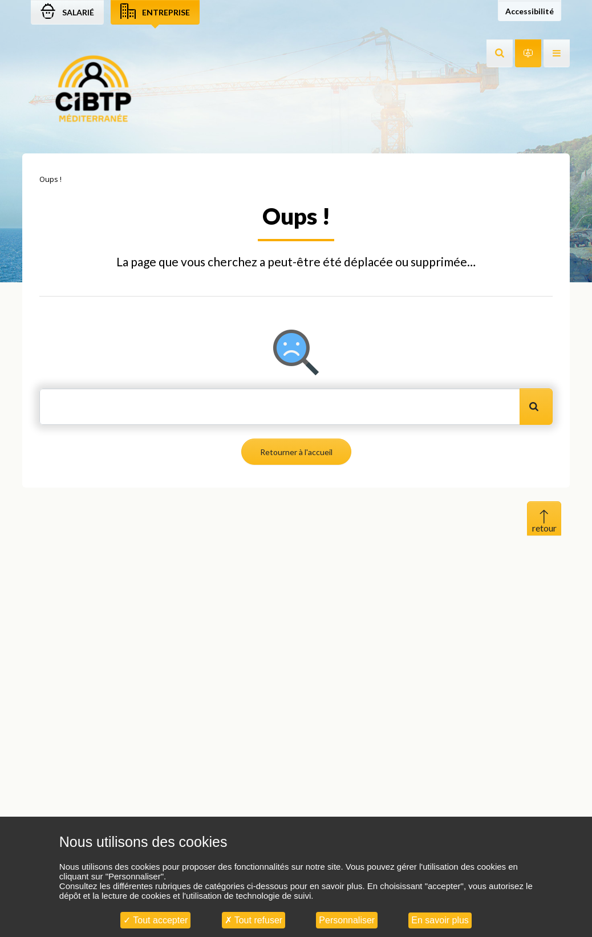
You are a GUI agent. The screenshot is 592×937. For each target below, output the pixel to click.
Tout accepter (155, 920)
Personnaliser (347, 920)
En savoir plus (440, 920)
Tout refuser (254, 920)
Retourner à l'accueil (296, 452)
